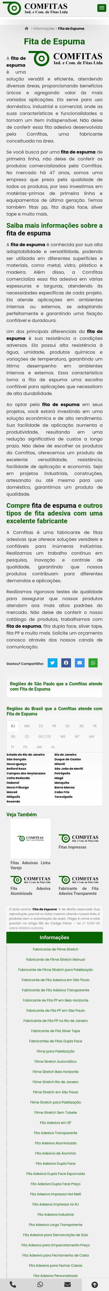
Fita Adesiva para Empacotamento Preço (55, 1245)
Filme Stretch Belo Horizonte (56, 1071)
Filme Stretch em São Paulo (55, 1092)
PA (25, 747)
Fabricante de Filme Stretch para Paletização (55, 969)
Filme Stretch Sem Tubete (55, 1112)
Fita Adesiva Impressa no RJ (55, 1204)
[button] (101, 8)
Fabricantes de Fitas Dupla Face (55, 1041)
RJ (13, 726)
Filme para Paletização (55, 1051)
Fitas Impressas (73, 847)
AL (53, 747)
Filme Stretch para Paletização (55, 1102)
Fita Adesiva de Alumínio (55, 1153)
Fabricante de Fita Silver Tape (55, 1031)
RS (81, 726)
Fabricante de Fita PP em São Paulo (55, 1010)
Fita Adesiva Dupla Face (55, 1163)
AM (91, 736)
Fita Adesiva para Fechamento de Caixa (55, 1255)
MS (62, 736)
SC (68, 726)
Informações (54, 938)
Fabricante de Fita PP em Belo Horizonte (55, 1000)
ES (41, 726)
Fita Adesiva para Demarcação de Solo (55, 1235)
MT (77, 736)
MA (39, 747)
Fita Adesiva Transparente (55, 1133)
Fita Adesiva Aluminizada (55, 1143)
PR (54, 726)
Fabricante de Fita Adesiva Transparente (55, 990)
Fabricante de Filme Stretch (55, 949)
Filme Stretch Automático (56, 1061)
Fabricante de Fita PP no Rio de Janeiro (56, 1020)
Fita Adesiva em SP (55, 1122)
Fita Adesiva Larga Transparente (55, 1224)
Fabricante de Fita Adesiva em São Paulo (56, 980)
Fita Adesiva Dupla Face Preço (55, 1184)
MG (27, 726)
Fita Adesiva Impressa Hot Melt (55, 1194)
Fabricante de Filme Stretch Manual (55, 959)
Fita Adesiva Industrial (55, 1214)
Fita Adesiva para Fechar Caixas (55, 1265)
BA (13, 736)
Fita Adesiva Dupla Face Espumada (55, 1173)
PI (12, 747)
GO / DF (45, 736)
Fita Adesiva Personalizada (56, 1275)
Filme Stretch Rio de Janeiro (55, 1082)
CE (27, 736)
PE (95, 726)
